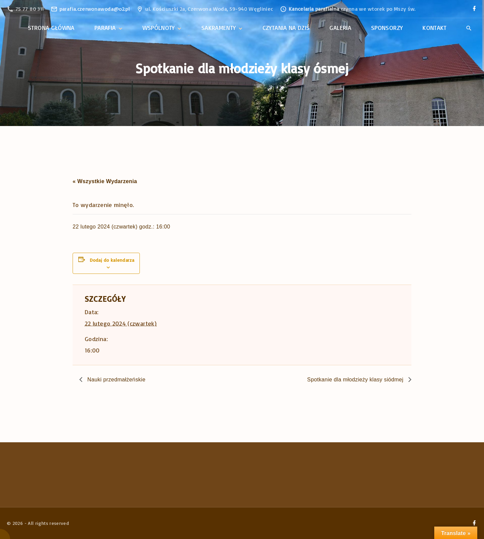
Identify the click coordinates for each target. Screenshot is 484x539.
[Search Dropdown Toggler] (468, 28)
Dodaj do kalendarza (112, 260)
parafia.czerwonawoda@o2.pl (94, 8)
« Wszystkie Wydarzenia (105, 181)
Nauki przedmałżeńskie (116, 379)
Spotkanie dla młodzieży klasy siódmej (356, 379)
